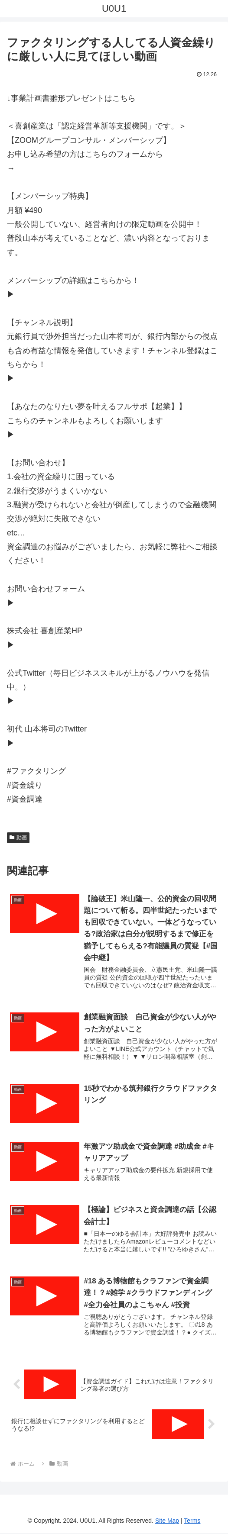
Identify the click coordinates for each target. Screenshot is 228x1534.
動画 (18, 838)
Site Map (167, 1521)
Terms (192, 1521)
